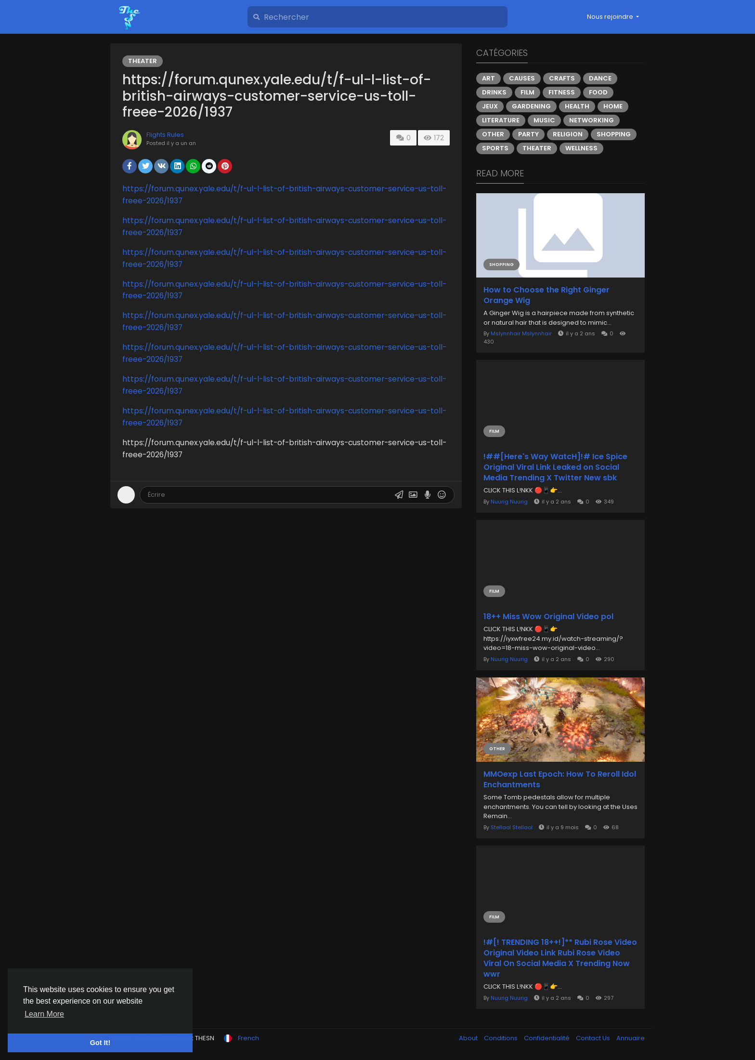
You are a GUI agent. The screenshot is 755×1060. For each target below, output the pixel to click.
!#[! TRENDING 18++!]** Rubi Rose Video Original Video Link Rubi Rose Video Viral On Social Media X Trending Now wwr (560, 958)
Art (488, 78)
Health (577, 106)
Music (544, 120)
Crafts (562, 78)
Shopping (614, 134)
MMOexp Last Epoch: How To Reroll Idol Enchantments (559, 779)
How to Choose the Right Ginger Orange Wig (546, 295)
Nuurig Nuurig (509, 501)
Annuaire (630, 1038)
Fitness (561, 92)
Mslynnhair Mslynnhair (521, 333)
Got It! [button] (100, 1043)
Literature (501, 120)
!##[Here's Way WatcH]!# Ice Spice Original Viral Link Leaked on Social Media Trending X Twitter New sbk (555, 467)
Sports (495, 148)
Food (598, 92)
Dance (600, 78)
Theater (142, 61)
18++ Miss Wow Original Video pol (548, 616)
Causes (522, 78)
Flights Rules (165, 134)
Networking (591, 120)
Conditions (501, 1038)
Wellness (581, 148)
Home (613, 106)
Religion (568, 134)
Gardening (531, 106)
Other (493, 134)
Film (527, 92)
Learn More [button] (44, 1014)
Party (528, 134)
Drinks (494, 92)
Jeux (490, 106)
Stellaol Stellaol (512, 827)
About (469, 1038)
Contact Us (594, 1038)
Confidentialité (547, 1038)
